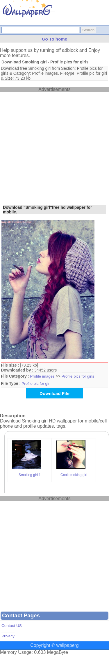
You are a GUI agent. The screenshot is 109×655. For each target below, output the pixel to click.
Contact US (11, 625)
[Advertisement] (54, 146)
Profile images (42, 376)
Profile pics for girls (78, 376)
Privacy (8, 636)
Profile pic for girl (36, 383)
